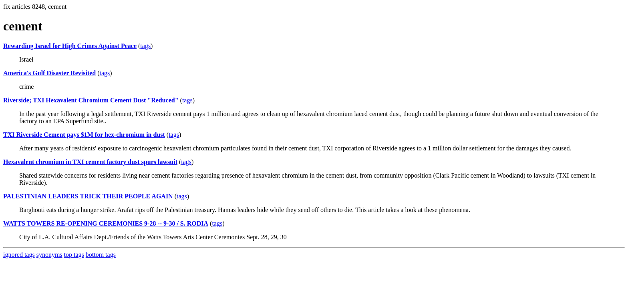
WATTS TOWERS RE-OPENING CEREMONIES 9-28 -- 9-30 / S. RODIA (105, 223)
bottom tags (101, 254)
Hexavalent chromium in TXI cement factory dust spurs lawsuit (90, 161)
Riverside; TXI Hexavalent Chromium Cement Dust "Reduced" (91, 100)
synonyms (49, 254)
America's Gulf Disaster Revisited (49, 73)
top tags (74, 254)
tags (145, 45)
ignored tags (19, 254)
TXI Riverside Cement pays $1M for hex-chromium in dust (84, 134)
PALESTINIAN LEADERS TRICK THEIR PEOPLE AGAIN (88, 196)
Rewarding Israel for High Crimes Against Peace (70, 45)
